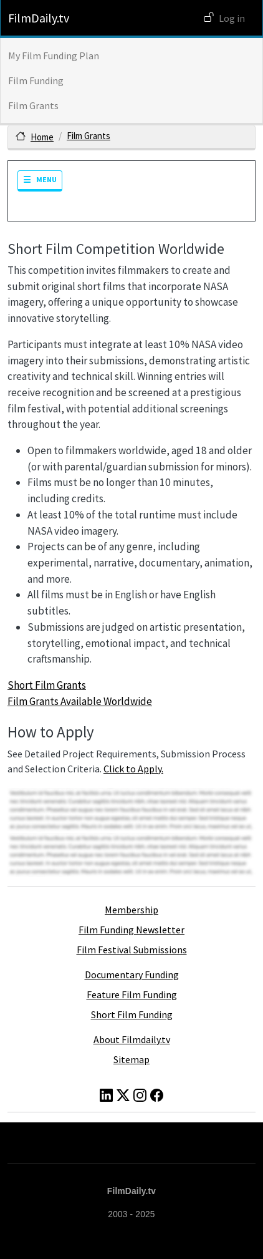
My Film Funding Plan (53, 55)
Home (42, 137)
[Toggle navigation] (39, 181)
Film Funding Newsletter (131, 929)
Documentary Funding (132, 974)
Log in (232, 18)
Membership (131, 909)
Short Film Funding (132, 1014)
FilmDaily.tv (38, 18)
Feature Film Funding (132, 994)
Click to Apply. (133, 768)
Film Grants (33, 105)
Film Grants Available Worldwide (79, 701)
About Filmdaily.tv (131, 1039)
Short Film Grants (46, 685)
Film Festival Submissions (132, 949)
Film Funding (36, 80)
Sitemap (131, 1059)
